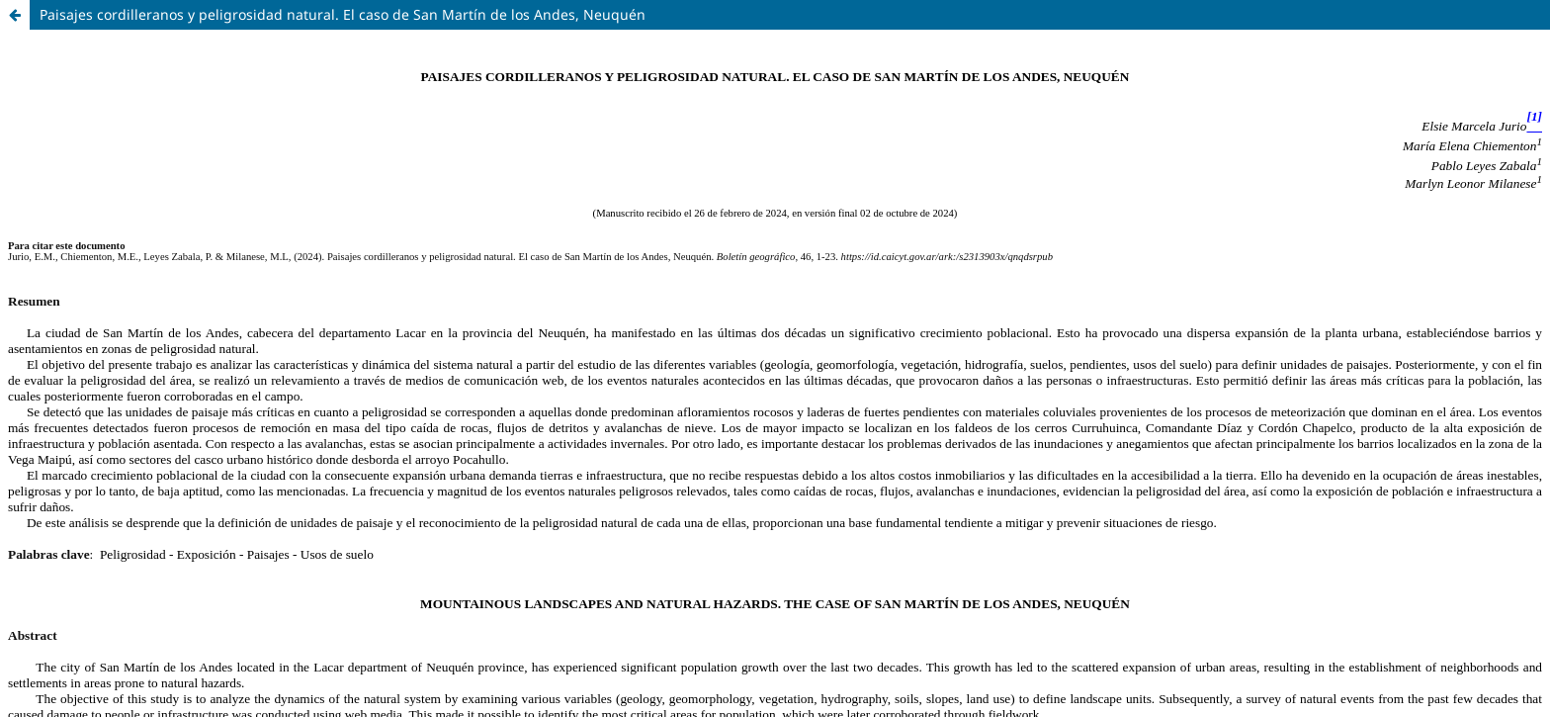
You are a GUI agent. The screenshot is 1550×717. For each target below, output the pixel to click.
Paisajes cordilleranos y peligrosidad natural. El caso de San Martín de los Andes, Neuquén (343, 14)
